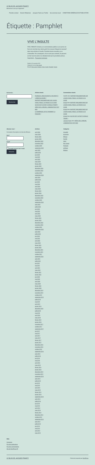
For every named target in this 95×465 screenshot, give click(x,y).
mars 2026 (38, 134)
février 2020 (38, 286)
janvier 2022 (38, 247)
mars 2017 (38, 338)
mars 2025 (38, 161)
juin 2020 (37, 277)
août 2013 (37, 421)
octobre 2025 (38, 145)
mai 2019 (37, 301)
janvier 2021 (38, 274)
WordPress (85, 458)
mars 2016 (38, 365)
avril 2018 (37, 315)
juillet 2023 (38, 206)
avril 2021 (37, 268)
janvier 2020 (38, 288)
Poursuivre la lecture (41, 58)
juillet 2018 (38, 311)
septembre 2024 (39, 175)
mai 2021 (37, 265)
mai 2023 (37, 211)
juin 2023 (37, 209)
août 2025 (37, 150)
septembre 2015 (39, 376)
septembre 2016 (39, 351)
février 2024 (38, 191)
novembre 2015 (39, 374)
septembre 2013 (39, 419)
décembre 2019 (39, 290)
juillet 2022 (38, 234)
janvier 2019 (38, 306)
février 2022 (38, 245)
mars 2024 (38, 188)
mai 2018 (37, 313)
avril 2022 (37, 240)
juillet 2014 (38, 401)
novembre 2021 (39, 252)
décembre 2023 (39, 195)
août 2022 (37, 231)
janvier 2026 (38, 139)
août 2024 (37, 177)
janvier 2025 (38, 166)
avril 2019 (37, 304)
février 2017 (38, 340)
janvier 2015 (38, 394)
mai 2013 (37, 428)
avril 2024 (37, 186)
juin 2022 (37, 236)
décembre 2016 (39, 344)
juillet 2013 (38, 424)
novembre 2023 (39, 198)
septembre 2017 (39, 329)
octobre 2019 (38, 295)
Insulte (46, 67)
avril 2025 (37, 159)
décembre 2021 (39, 249)
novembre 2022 (39, 225)
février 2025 (38, 164)
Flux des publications (12, 444)
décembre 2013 (39, 415)
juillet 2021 (38, 261)
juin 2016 (37, 358)
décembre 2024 (39, 168)
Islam (64, 141)
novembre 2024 (39, 170)
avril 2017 (37, 335)
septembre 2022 (39, 229)
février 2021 (38, 272)
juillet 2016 (38, 356)
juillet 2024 (38, 179)
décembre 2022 (39, 222)
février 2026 (38, 136)
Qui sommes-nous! (55, 13)
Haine (43, 67)
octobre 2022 (38, 227)
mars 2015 (38, 390)
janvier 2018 (38, 322)
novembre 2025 (39, 143)
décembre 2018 (39, 308)
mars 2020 (38, 283)
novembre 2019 (39, 292)
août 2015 (37, 378)
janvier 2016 (38, 369)
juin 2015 (37, 383)
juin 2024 (37, 182)
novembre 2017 (39, 324)
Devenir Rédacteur (25, 13)
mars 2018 (38, 317)
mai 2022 (37, 238)
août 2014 (37, 399)
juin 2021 (37, 263)
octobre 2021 (38, 254)
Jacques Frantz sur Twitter (40, 13)
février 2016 (38, 367)
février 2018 (38, 320)
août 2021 (37, 259)
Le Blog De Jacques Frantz (18, 6)
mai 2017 (37, 333)
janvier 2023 (38, 220)
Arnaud (65, 102)
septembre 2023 (39, 202)
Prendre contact (13, 13)
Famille (65, 139)
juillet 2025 (38, 152)
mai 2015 (37, 385)
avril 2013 (37, 430)
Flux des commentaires (13, 446)
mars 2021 (38, 270)
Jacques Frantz (67, 120)
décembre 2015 (39, 372)
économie (66, 134)
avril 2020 (37, 281)
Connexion (9, 442)
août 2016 (37, 354)
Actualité (65, 132)
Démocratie (34, 67)
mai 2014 (37, 406)
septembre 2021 (39, 256)
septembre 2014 (39, 396)
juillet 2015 (38, 381)
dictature (39, 67)
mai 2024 (37, 184)
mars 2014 (38, 410)
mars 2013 (38, 433)
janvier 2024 (38, 193)
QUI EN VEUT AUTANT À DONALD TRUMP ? (46, 105)
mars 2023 (38, 216)
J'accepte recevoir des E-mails (16, 148)
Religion (65, 150)
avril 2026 (37, 132)
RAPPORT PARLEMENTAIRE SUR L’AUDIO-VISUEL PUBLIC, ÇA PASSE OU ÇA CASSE (75, 98)
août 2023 (37, 204)
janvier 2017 (38, 342)
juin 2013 (37, 426)
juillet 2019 (38, 299)
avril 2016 (37, 363)
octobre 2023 (38, 200)
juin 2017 (37, 331)
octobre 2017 (38, 326)
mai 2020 (37, 279)
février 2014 (38, 412)
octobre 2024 (38, 173)
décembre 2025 (39, 141)
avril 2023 (37, 213)
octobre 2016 (38, 349)
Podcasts (65, 145)
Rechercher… (10, 92)
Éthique (65, 136)
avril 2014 (37, 408)
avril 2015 (37, 387)
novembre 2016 (39, 347)
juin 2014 (37, 403)
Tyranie (55, 67)
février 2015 (38, 392)
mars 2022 (38, 243)
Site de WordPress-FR (12, 449)
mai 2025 (37, 157)
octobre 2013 (38, 417)
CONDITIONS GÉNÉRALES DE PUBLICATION (75, 13)
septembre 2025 (39, 148)
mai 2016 (37, 360)
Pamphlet (51, 67)
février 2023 (38, 218)
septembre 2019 (39, 297)
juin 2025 (37, 155)
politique (65, 148)
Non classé (39, 65)
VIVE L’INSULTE (38, 42)
